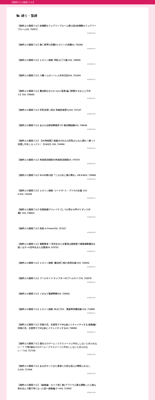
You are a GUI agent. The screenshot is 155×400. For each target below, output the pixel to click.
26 (87, 367)
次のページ (77, 358)
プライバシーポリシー (77, 392)
